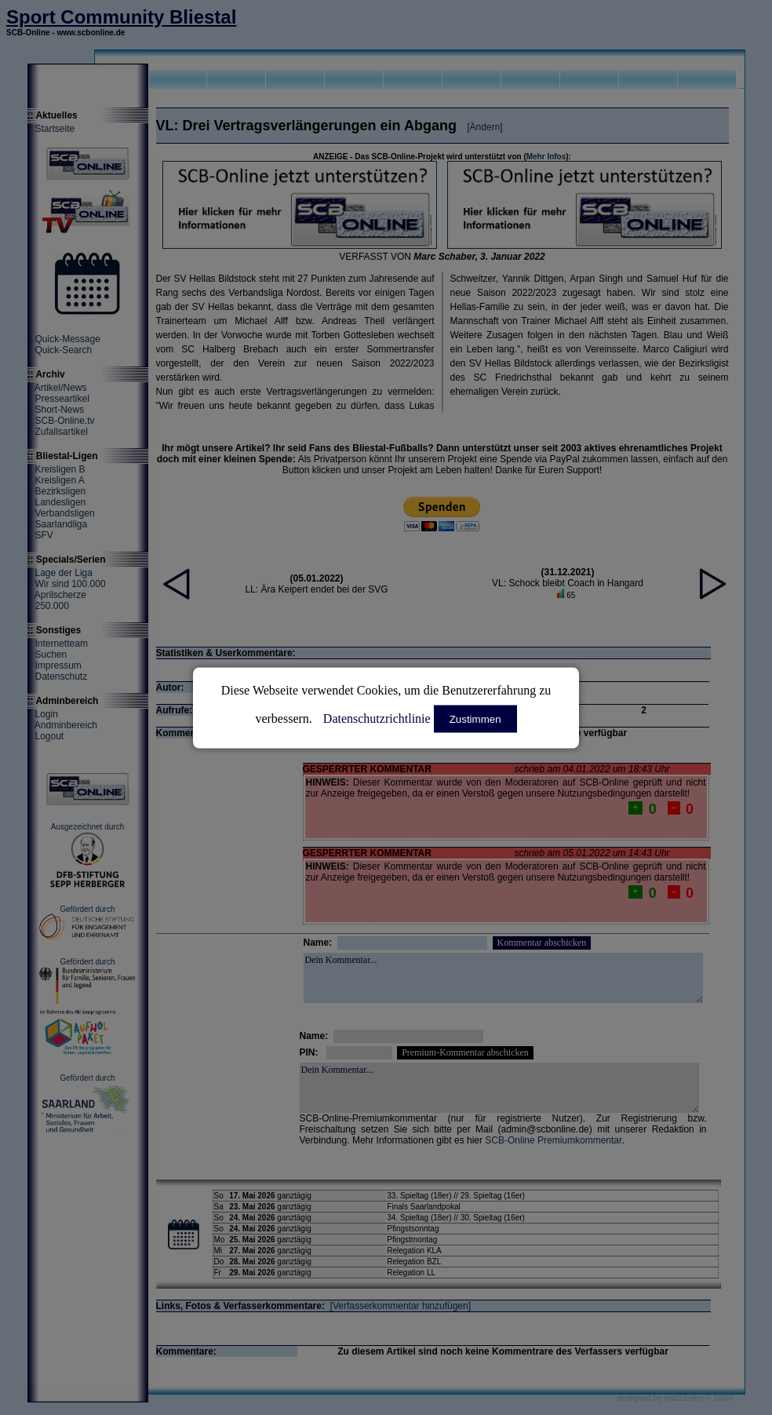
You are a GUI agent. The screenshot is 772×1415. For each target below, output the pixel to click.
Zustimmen (475, 718)
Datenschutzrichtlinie (377, 717)
